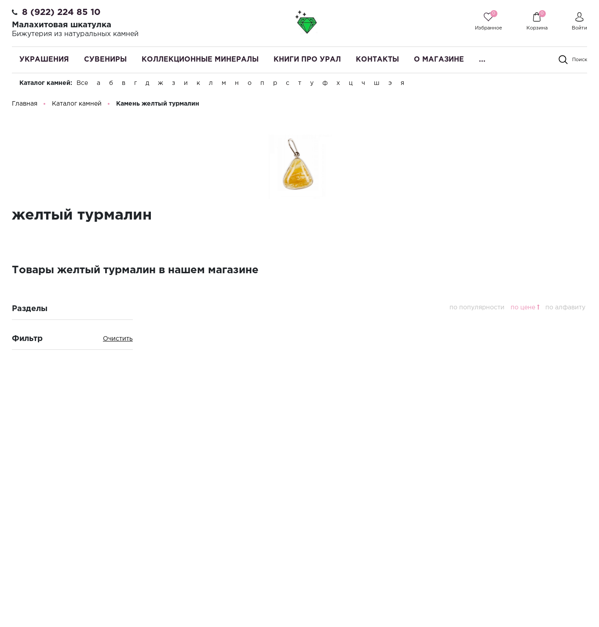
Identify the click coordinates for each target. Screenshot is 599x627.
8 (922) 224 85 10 (61, 12)
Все (82, 83)
